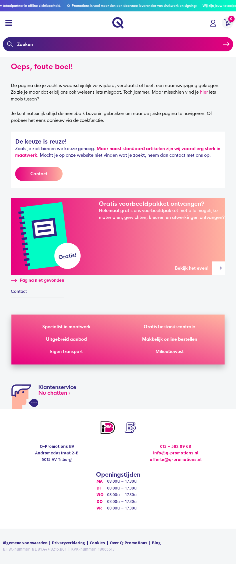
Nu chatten (52, 393)
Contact (38, 173)
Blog (156, 543)
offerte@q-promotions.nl (175, 459)
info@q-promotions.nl (175, 453)
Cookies (97, 543)
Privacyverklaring (68, 543)
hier (204, 92)
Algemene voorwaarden (25, 543)
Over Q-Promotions (128, 543)
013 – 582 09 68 (175, 446)
